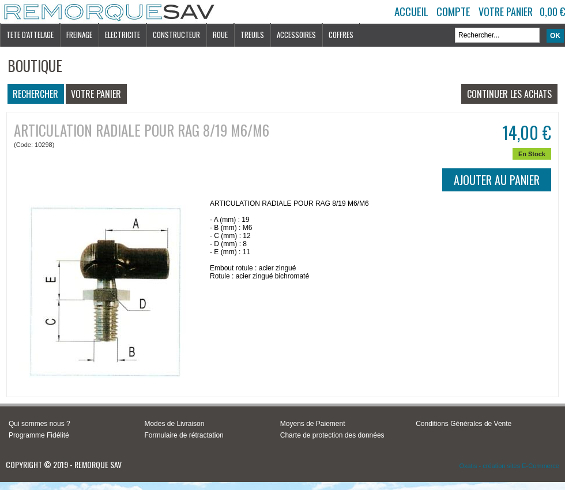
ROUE (220, 34)
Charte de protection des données (332, 435)
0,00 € (552, 11)
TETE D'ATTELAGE (30, 34)
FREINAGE (79, 34)
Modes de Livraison (174, 424)
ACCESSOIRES (296, 34)
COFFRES (341, 34)
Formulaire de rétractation (183, 435)
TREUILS (252, 34)
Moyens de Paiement (312, 424)
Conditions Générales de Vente (463, 424)
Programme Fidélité (39, 435)
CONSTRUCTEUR (176, 34)
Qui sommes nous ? (39, 424)
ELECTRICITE (122, 34)
